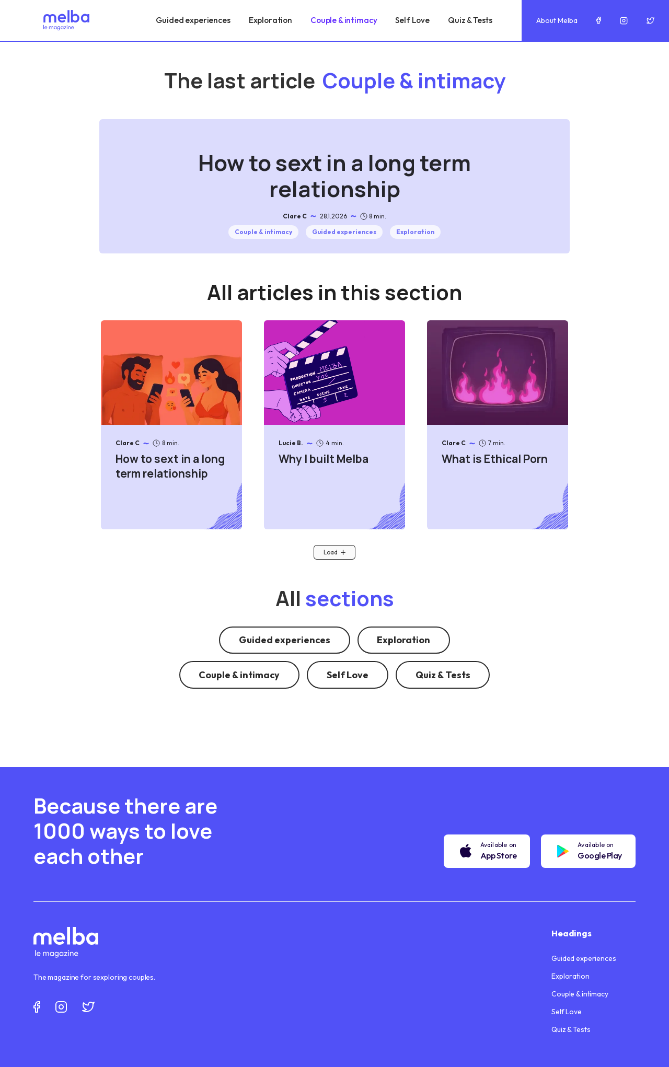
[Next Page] (334, 552)
